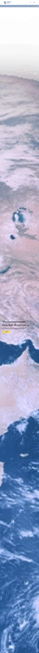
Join (6, 331)
